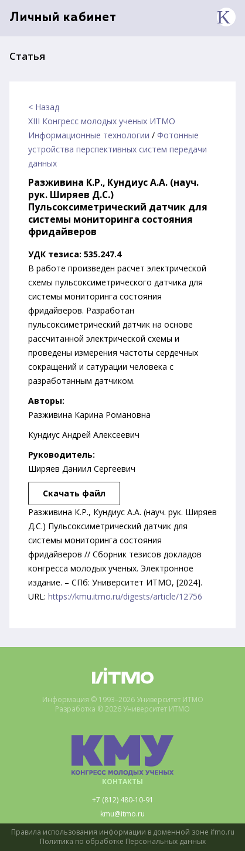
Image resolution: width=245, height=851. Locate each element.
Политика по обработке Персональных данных (123, 841)
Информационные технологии (88, 135)
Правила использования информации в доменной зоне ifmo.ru (122, 832)
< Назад (43, 107)
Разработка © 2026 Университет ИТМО (122, 709)
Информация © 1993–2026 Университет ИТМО (122, 699)
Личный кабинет (63, 18)
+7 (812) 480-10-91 (123, 800)
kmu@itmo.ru (122, 814)
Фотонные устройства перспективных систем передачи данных (117, 149)
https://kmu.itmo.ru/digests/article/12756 (125, 596)
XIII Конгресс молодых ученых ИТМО (101, 121)
